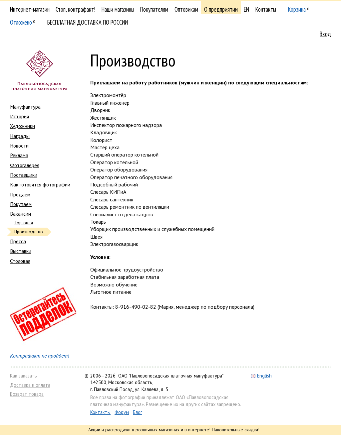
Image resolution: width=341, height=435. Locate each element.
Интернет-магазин (30, 9)
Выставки (20, 251)
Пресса (18, 241)
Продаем (20, 194)
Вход (325, 34)
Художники (22, 126)
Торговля (23, 223)
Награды (20, 136)
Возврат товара (27, 394)
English (261, 376)
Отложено (21, 22)
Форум (122, 412)
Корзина (297, 9)
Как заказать (23, 376)
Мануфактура (25, 106)
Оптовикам (186, 9)
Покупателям (154, 9)
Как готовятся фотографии (40, 184)
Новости (19, 145)
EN (246, 9)
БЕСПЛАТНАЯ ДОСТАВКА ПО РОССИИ (87, 22)
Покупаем (21, 204)
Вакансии (20, 213)
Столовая (20, 261)
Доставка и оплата (30, 385)
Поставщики (23, 174)
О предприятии (221, 9)
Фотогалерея (24, 165)
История (19, 116)
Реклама (19, 155)
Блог (137, 412)
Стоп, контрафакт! (75, 9)
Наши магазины (118, 9)
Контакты (265, 9)
